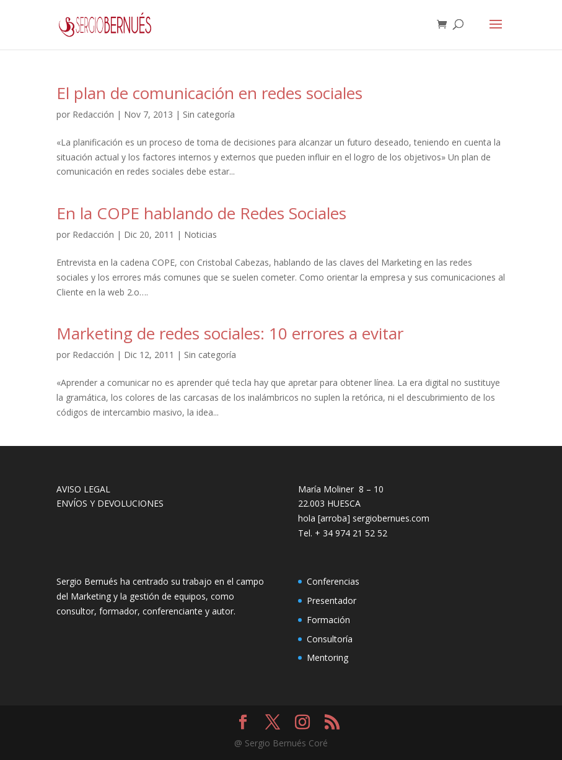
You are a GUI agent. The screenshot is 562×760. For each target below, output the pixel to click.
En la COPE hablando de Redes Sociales (201, 213)
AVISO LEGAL (83, 489)
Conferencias (333, 581)
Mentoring (327, 657)
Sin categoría (209, 114)
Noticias (200, 234)
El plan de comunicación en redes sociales (209, 93)
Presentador (331, 600)
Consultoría (330, 639)
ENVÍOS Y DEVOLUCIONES (110, 503)
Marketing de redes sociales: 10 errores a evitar (229, 333)
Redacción (93, 114)
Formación (328, 620)
